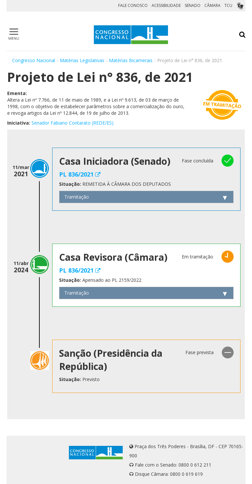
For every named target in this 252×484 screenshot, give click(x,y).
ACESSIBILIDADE (166, 5)
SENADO (192, 5)
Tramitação (76, 197)
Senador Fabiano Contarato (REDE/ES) (73, 123)
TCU (228, 5)
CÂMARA (212, 5)
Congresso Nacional (33, 60)
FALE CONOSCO (133, 5)
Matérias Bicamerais (131, 60)
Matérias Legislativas (82, 60)
